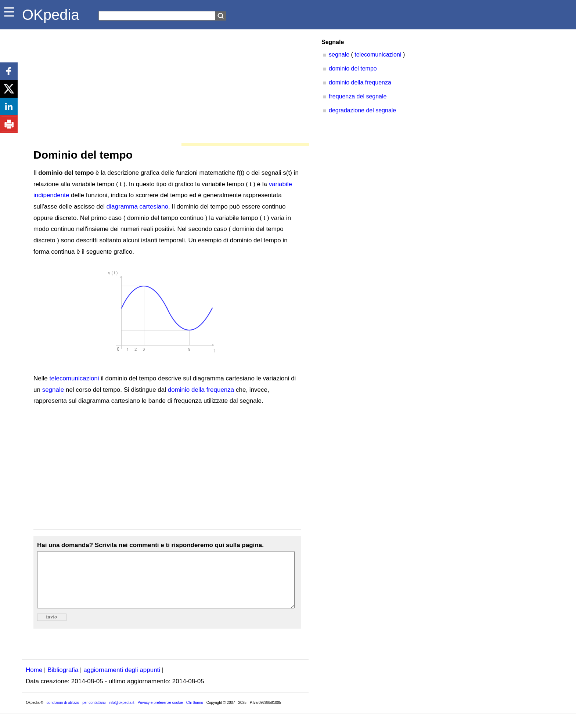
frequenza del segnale (357, 96)
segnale (53, 389)
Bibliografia (62, 680)
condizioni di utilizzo (63, 714)
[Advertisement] (165, 84)
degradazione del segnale (362, 110)
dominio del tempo (353, 68)
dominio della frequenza (201, 389)
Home (34, 680)
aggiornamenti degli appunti (121, 680)
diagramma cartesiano (137, 206)
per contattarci (93, 714)
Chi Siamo (194, 714)
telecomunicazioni (74, 378)
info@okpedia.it (121, 714)
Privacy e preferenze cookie (160, 714)
